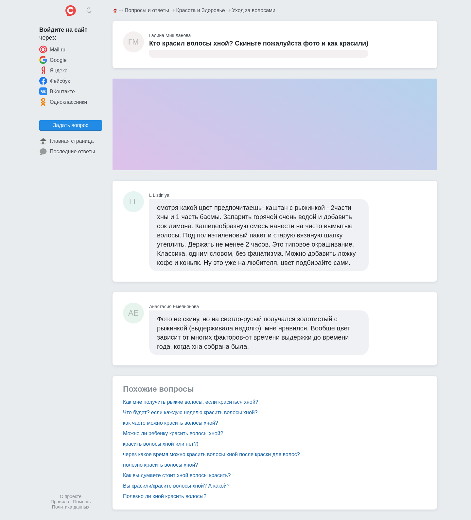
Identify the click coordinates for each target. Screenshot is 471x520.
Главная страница (66, 141)
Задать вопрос (70, 125)
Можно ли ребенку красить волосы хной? (173, 433)
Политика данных (70, 507)
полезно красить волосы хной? (160, 465)
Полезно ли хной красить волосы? (164, 496)
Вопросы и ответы (147, 10)
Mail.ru (52, 49)
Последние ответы (67, 152)
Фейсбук (54, 81)
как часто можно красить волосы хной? (170, 423)
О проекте (70, 496)
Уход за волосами (253, 10)
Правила (60, 501)
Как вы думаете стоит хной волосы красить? (177, 475)
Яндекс (53, 70)
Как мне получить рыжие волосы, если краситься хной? (190, 402)
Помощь (82, 501)
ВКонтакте (57, 91)
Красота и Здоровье (200, 10)
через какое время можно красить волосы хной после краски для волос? (211, 454)
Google (53, 60)
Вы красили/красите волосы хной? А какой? (176, 486)
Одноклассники (63, 102)
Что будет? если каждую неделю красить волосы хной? (190, 412)
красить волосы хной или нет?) (161, 444)
